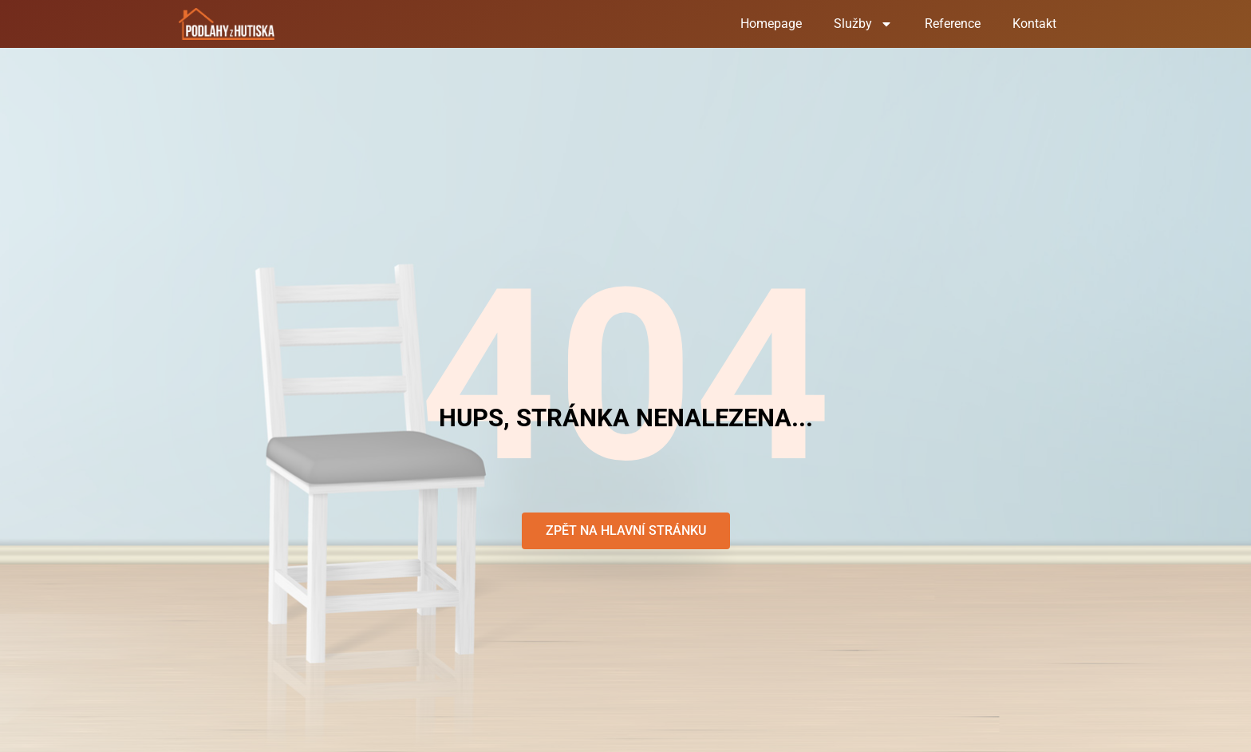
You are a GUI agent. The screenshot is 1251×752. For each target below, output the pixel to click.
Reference (953, 23)
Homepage (771, 23)
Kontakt (1034, 23)
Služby (863, 24)
